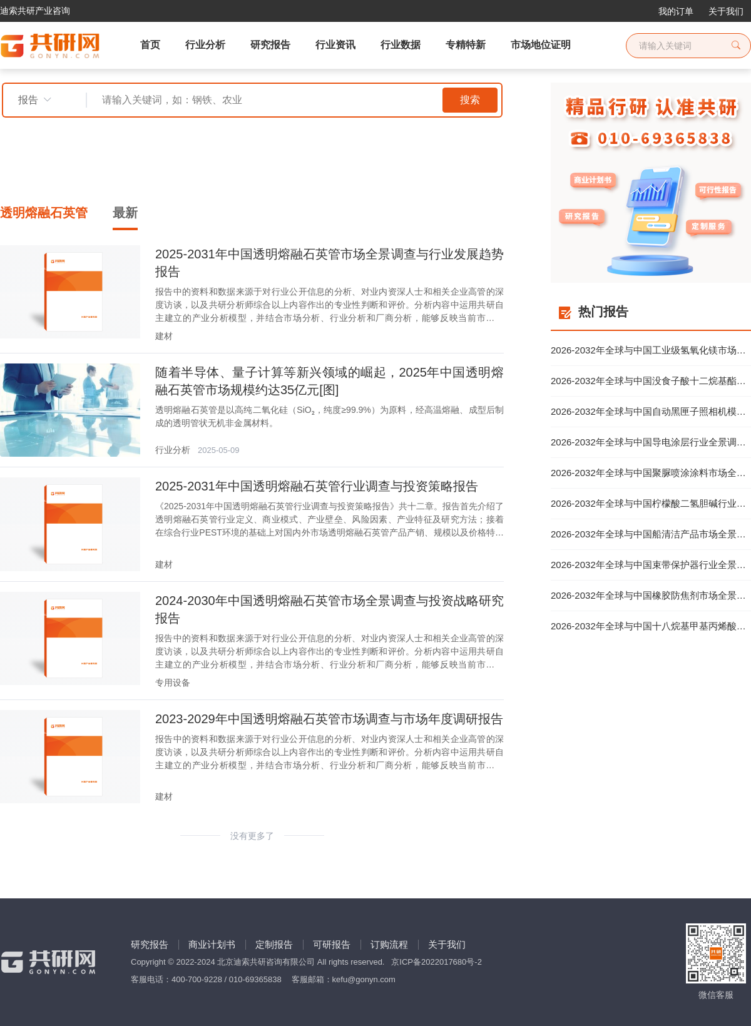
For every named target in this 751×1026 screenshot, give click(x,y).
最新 (125, 213)
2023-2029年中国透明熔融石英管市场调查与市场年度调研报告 (329, 719)
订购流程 (389, 944)
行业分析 (172, 450)
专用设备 (172, 683)
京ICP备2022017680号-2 (436, 962)
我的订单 (675, 11)
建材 (164, 336)
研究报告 (149, 944)
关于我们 (725, 11)
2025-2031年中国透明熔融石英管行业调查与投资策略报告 (316, 486)
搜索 (470, 99)
